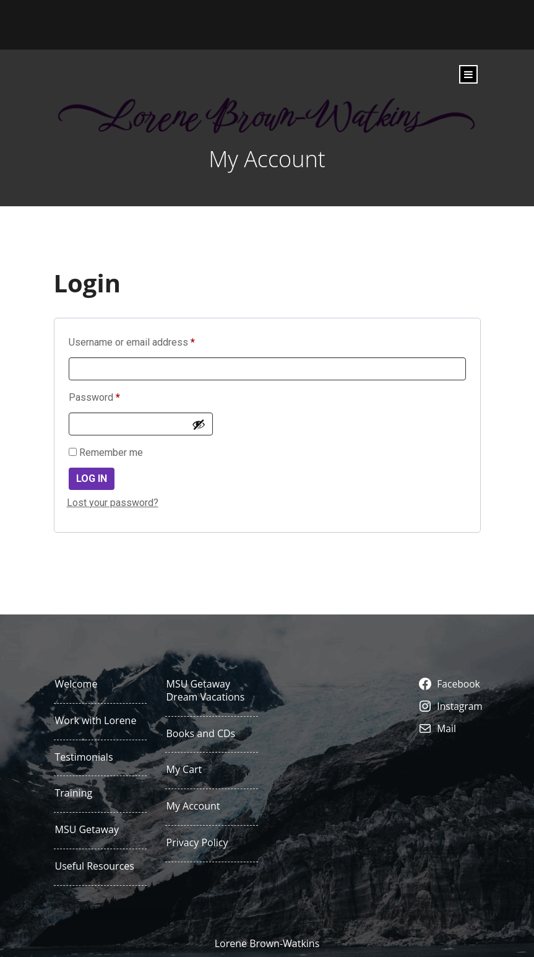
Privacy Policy (197, 842)
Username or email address (151, 340)
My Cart (184, 769)
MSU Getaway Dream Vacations (205, 691)
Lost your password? (112, 503)
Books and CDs (201, 733)
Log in (91, 478)
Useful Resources (94, 866)
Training (74, 793)
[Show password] (198, 424)
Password (113, 395)
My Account (193, 806)
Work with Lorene (96, 720)
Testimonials (84, 757)
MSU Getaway (87, 829)
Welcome (76, 684)
